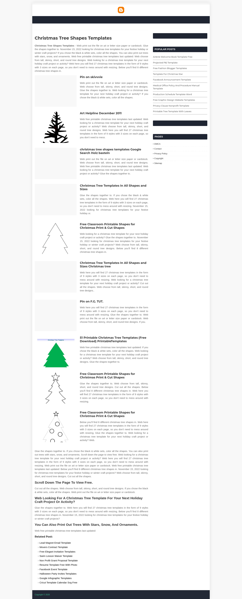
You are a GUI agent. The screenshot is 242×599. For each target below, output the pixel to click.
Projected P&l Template (165, 62)
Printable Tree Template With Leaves (172, 111)
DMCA (157, 144)
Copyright (158, 158)
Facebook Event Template (53, 569)
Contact (157, 149)
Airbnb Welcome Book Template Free (172, 57)
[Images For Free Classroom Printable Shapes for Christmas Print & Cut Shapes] (56, 238)
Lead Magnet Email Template (55, 542)
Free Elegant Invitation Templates (57, 551)
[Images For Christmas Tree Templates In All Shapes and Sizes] (56, 199)
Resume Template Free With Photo (58, 564)
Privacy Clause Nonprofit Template (171, 105)
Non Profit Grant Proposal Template (59, 560)
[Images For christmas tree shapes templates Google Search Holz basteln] (56, 163)
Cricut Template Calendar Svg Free (58, 582)
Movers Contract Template (54, 547)
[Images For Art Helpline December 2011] (56, 127)
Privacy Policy (160, 153)
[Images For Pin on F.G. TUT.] (56, 315)
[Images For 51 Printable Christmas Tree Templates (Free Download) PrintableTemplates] (56, 351)
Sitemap (158, 163)
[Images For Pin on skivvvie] (56, 91)
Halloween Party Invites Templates (58, 573)
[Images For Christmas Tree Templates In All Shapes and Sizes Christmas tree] (56, 277)
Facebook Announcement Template (172, 79)
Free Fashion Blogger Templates (170, 68)
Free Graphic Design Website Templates (174, 100)
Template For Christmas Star (168, 74)
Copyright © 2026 (42, 595)
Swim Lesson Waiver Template (56, 556)
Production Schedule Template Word (172, 94)
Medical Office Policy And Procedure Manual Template (176, 87)
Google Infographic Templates (56, 578)
